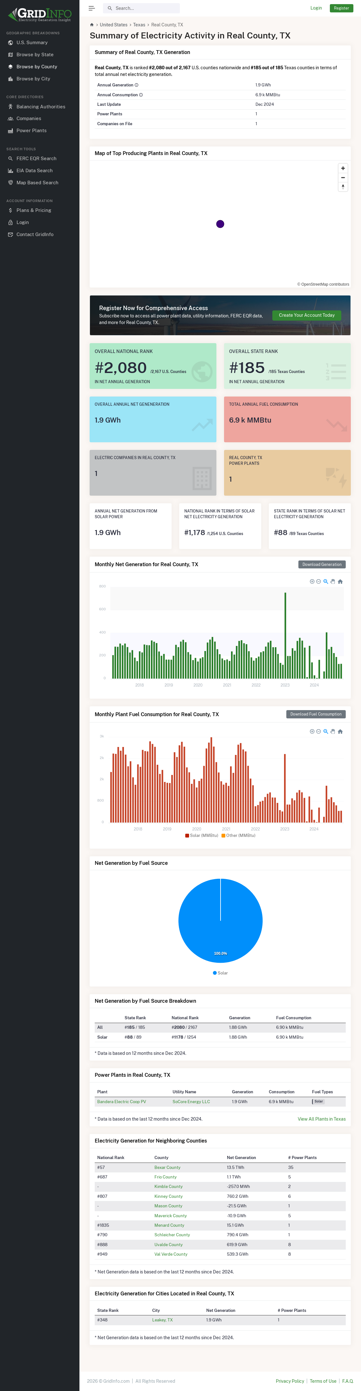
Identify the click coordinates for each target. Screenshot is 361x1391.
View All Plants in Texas (322, 1119)
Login (316, 7)
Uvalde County (168, 1244)
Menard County (169, 1225)
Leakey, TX (162, 1319)
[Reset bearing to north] (343, 186)
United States (113, 24)
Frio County (165, 1176)
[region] (39, 705)
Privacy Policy (290, 1381)
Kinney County (168, 1196)
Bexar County (167, 1167)
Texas (139, 24)
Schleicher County (172, 1234)
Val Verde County (170, 1254)
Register (341, 8)
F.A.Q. (347, 1381)
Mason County (168, 1205)
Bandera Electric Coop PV (121, 1101)
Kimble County (168, 1186)
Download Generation (322, 564)
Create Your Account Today (307, 315)
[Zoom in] (343, 168)
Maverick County (170, 1215)
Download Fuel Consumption (316, 714)
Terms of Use (323, 1381)
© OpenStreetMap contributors (323, 284)
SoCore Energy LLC (191, 1101)
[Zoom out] (343, 177)
